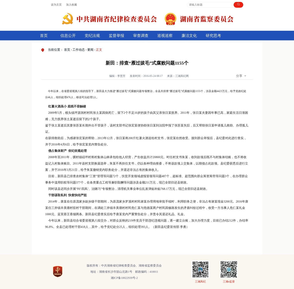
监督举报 (116, 35)
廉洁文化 (189, 35)
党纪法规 (92, 35)
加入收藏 (71, 4)
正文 (99, 49)
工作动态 (78, 49)
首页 (44, 35)
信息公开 (68, 35)
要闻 (90, 49)
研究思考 (213, 35)
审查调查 (140, 35)
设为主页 (56, 4)
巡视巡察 (165, 35)
